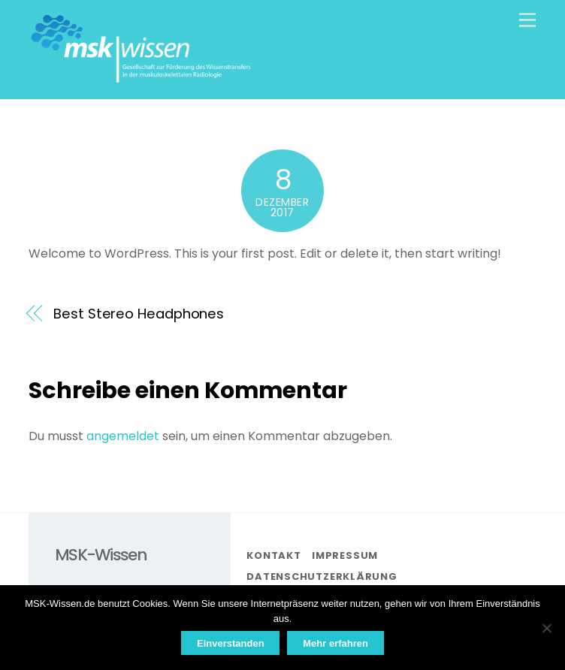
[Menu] (527, 20)
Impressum (345, 555)
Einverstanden (230, 643)
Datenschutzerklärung (321, 576)
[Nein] (546, 627)
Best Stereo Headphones (138, 313)
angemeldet (122, 436)
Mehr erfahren (335, 643)
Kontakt (273, 555)
